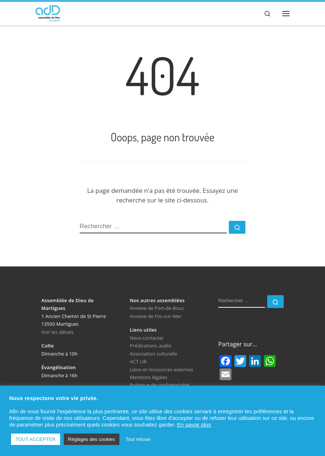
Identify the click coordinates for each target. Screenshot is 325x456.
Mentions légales (148, 377)
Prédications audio (150, 345)
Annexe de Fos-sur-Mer (155, 316)
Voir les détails (57, 332)
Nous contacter (147, 338)
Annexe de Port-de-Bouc (157, 308)
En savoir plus (194, 425)
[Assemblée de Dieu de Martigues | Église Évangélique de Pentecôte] (47, 12)
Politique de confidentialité (159, 385)
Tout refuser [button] (138, 439)
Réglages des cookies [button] (91, 439)
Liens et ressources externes (161, 369)
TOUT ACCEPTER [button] (35, 439)
